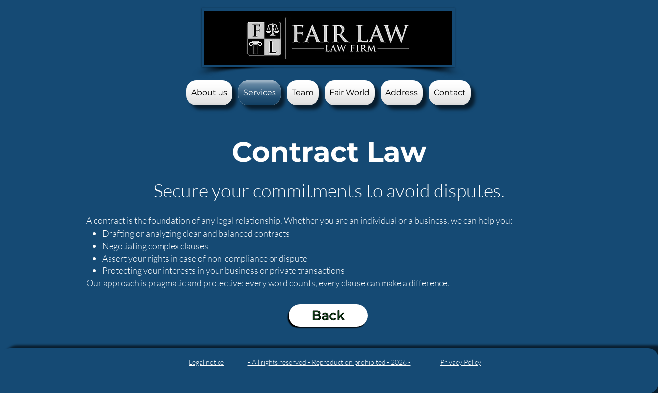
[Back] (328, 315)
